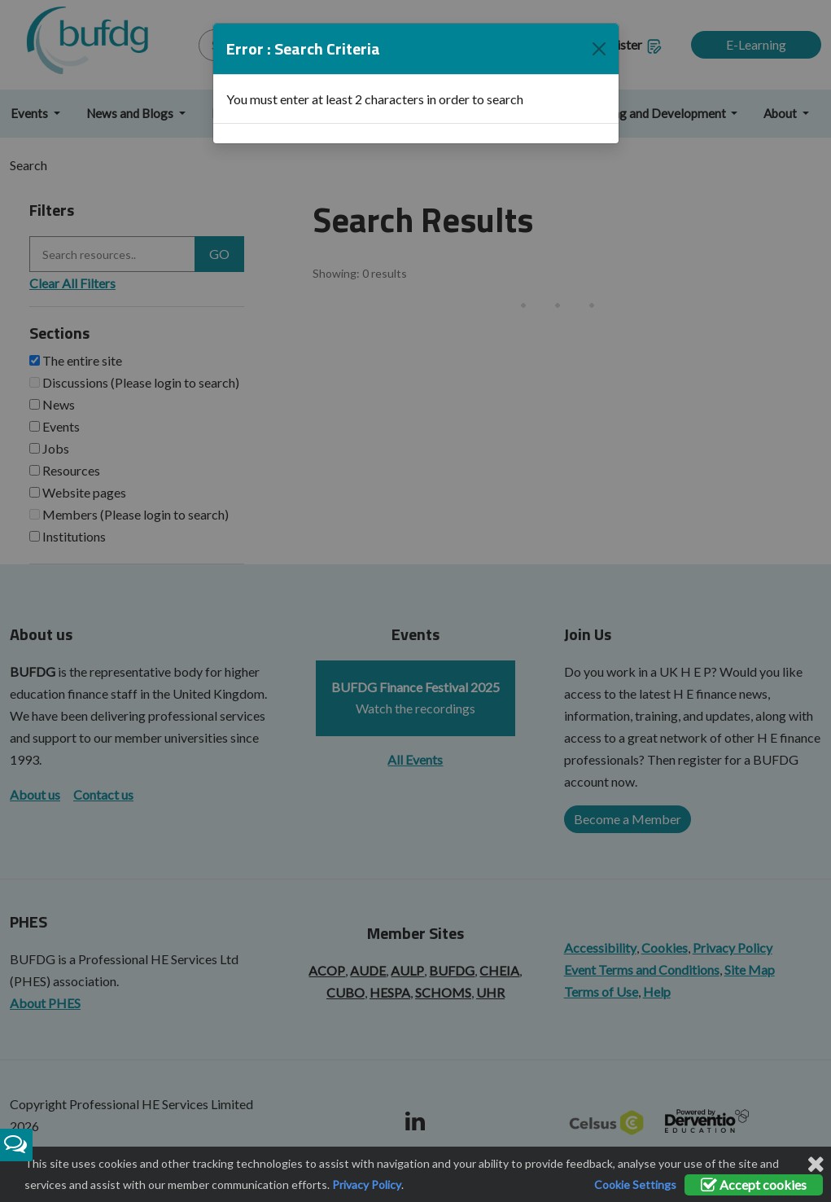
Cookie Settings (635, 1184)
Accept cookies (754, 1184)
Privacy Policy (366, 1184)
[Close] (599, 38)
